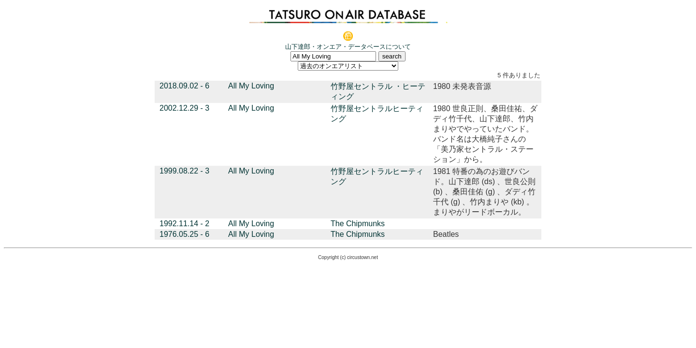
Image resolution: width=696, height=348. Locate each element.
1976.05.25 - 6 (184, 234)
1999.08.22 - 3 (184, 171)
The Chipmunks (358, 223)
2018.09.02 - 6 (184, 86)
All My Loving (251, 86)
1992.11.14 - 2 (184, 223)
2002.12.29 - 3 (184, 108)
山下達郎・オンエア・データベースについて (348, 46)
